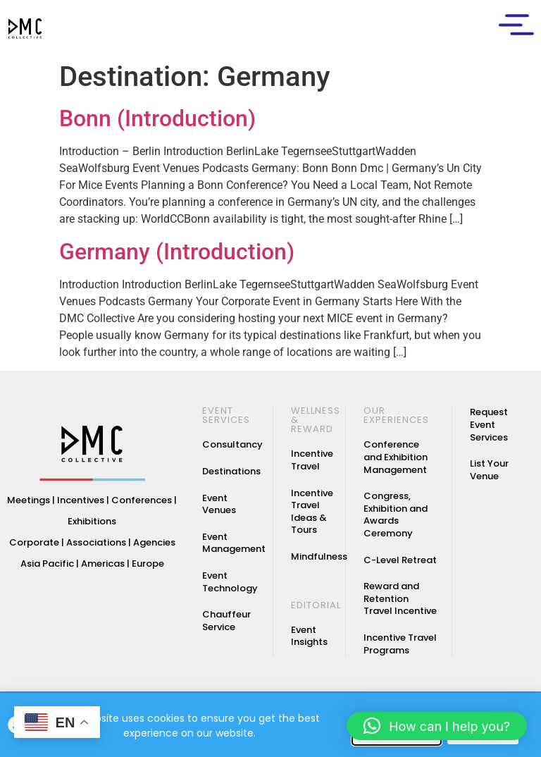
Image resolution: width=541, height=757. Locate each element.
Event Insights (309, 636)
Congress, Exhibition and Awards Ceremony (395, 514)
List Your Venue (489, 470)
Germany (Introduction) (176, 251)
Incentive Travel (312, 461)
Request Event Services (489, 425)
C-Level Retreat (400, 560)
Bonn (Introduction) (157, 118)
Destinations (231, 471)
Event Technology (230, 582)
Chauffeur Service (226, 621)
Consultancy (232, 445)
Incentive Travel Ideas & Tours (312, 511)
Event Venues (219, 504)
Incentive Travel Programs (400, 644)
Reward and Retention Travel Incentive (400, 598)
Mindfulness (319, 556)
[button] (437, 726)
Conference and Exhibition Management (395, 457)
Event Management (234, 543)
